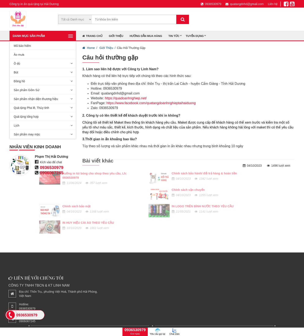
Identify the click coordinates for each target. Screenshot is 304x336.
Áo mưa (19, 54)
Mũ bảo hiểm (22, 45)
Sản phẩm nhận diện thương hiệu (36, 99)
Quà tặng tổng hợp (26, 116)
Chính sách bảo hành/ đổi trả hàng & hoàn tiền (118, 148)
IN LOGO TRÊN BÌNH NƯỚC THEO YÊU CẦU (117, 181)
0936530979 (211, 4)
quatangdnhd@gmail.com (244, 4)
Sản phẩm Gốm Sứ (26, 90)
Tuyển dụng (195, 36)
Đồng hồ (19, 81)
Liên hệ (273, 4)
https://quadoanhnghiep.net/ (126, 98)
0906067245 (51, 172)
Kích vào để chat (51, 162)
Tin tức (173, 36)
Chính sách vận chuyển (102, 165)
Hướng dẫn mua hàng (146, 36)
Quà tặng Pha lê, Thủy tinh (31, 107)
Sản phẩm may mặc (27, 134)
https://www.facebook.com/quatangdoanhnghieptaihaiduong (151, 103)
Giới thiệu (116, 36)
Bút (16, 72)
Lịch (16, 125)
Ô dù (17, 63)
